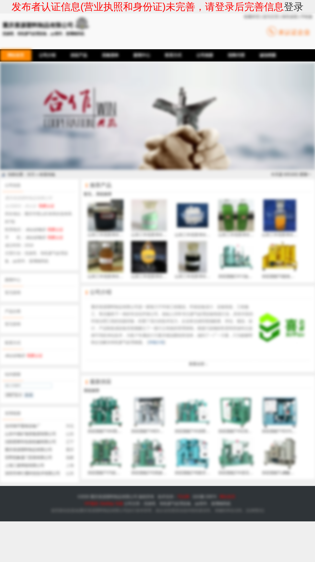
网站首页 (227, 497)
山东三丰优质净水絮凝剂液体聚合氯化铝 (123, 259)
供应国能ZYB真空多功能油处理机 (204, 456)
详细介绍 (156, 342)
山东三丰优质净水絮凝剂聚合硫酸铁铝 (121, 218)
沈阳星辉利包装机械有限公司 (30, 442)
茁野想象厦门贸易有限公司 (28, 457)
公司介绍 (100, 292)
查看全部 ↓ (198, 364)
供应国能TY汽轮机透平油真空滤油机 (120, 456)
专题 (119, 503)
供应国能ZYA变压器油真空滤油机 (247, 456)
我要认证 (46, 206)
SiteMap (106, 503)
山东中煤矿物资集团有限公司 (30, 434)
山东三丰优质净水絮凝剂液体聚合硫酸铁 (210, 259)
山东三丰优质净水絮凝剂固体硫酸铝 (206, 218)
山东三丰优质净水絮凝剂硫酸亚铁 (160, 218)
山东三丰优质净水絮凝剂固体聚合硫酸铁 (166, 259)
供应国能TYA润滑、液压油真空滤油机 (208, 414)
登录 (293, 6)
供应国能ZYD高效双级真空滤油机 (160, 456)
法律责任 (255, 510)
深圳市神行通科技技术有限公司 (32, 473)
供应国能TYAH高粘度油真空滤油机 (118, 414)
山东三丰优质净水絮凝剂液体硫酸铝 (249, 218)
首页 (31, 174)
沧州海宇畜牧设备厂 (22, 426)
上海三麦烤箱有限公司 (24, 465)
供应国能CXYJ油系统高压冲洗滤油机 (251, 259)
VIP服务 (91, 503)
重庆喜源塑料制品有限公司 (28, 450)
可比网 (183, 497)
